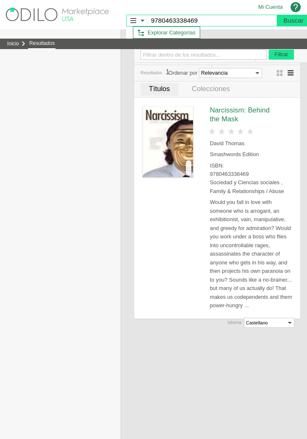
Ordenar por (182, 73)
